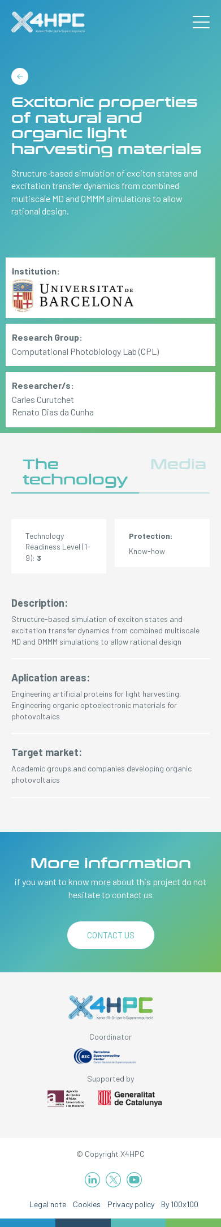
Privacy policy (130, 1204)
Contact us (111, 935)
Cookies (87, 1204)
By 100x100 (179, 1204)
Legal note (47, 1204)
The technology (75, 472)
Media (178, 464)
